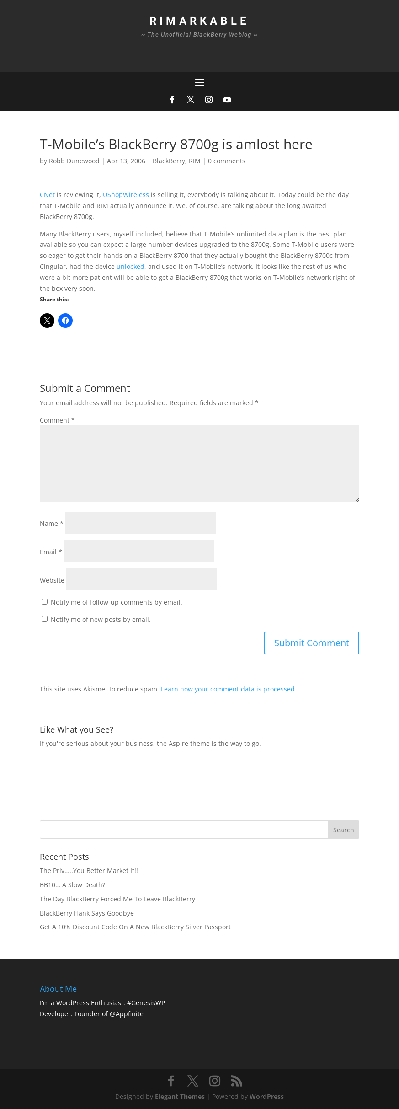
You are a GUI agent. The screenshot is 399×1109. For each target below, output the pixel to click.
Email (51, 551)
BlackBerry (169, 160)
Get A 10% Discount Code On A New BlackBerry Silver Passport (135, 926)
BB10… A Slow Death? (72, 884)
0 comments (226, 160)
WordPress (267, 1096)
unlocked (130, 266)
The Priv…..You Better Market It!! (89, 870)
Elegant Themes (180, 1096)
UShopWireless (126, 194)
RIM (195, 160)
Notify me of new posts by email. (101, 619)
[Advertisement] (206, 783)
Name (52, 523)
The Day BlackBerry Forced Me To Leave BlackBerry (117, 899)
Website (52, 580)
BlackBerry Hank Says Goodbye (87, 913)
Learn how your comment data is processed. (229, 689)
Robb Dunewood (74, 160)
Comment (57, 420)
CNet (47, 194)
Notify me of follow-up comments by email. (116, 602)
